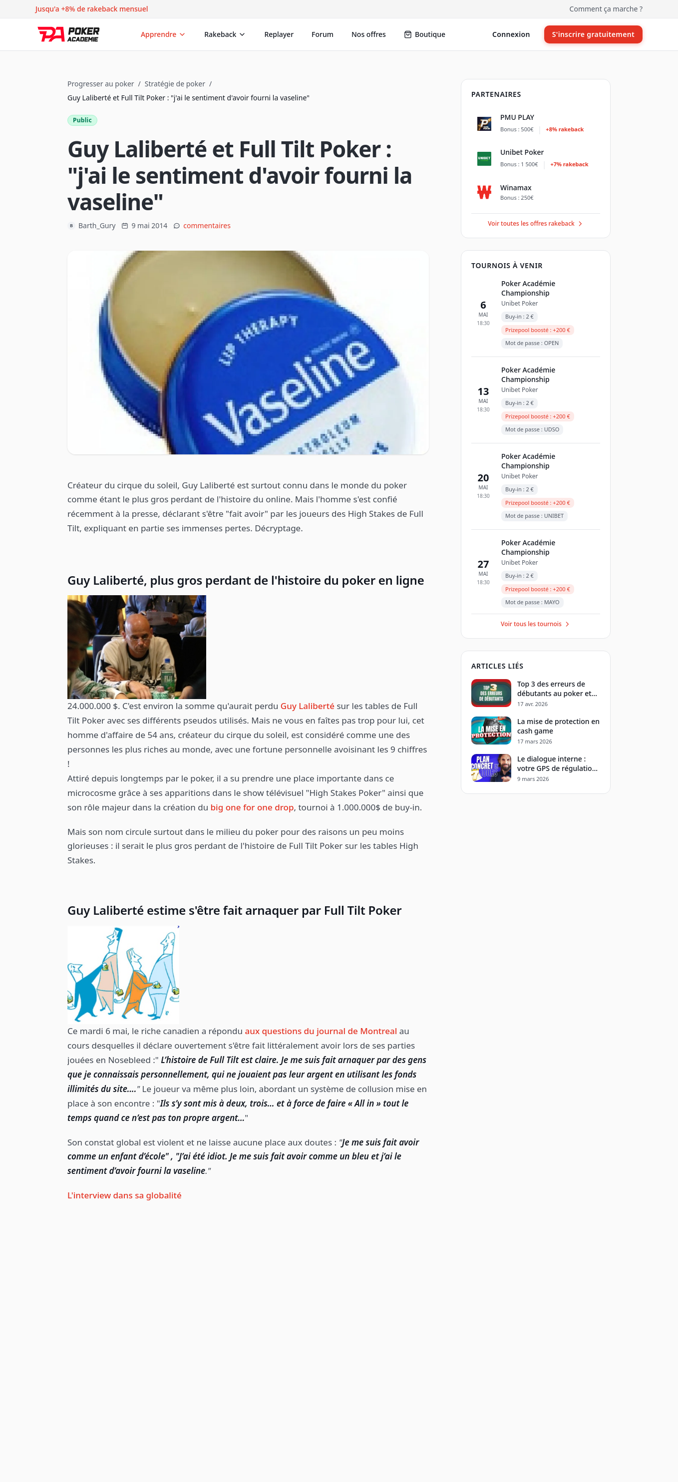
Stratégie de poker (175, 83)
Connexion (511, 34)
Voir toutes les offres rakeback (536, 223)
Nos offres (368, 34)
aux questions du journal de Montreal (321, 1031)
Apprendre (163, 34)
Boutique (424, 34)
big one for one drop (252, 807)
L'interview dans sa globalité (124, 1195)
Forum (323, 34)
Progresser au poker (100, 83)
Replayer (279, 34)
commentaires (207, 225)
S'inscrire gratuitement (593, 34)
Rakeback (225, 34)
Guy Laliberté (308, 706)
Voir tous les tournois (536, 624)
